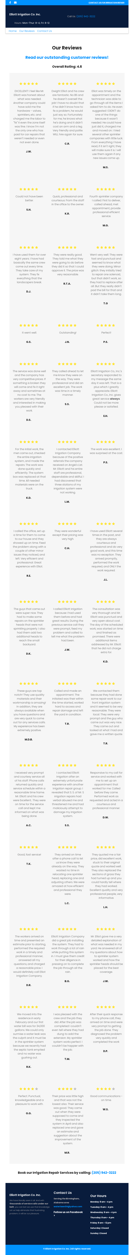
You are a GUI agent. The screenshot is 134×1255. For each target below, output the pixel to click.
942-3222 (89, 16)
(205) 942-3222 (104, 1173)
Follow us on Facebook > (68, 1213)
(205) (79, 16)
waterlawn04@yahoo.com (68, 1206)
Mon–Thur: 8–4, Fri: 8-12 (36, 23)
